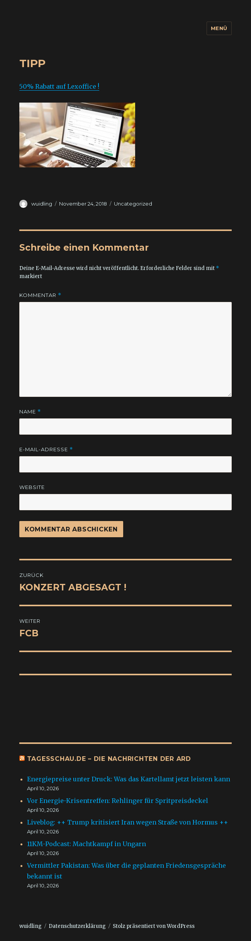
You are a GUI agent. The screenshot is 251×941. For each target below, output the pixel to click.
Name (30, 411)
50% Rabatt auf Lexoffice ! (59, 86)
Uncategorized (133, 204)
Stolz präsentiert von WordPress (154, 926)
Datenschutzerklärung (77, 926)
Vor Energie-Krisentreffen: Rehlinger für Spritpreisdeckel (117, 800)
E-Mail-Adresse (46, 449)
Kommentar (40, 295)
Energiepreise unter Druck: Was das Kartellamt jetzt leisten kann (128, 779)
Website (32, 487)
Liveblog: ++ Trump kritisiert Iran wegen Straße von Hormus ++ (127, 822)
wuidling (41, 204)
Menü (219, 28)
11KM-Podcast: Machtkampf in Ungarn (87, 844)
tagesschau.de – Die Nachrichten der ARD (109, 758)
